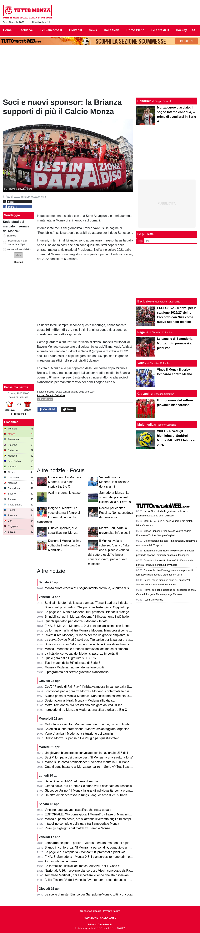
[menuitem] (194, 30)
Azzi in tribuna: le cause (64, 492)
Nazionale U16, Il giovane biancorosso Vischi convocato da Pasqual (91, 870)
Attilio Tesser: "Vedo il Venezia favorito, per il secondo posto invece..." (92, 879)
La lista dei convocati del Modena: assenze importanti (81, 653)
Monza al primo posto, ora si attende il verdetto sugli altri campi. (88, 819)
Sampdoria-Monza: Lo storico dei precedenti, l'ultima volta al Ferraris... (116, 497)
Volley (141, 363)
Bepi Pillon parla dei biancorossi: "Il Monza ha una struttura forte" (89, 757)
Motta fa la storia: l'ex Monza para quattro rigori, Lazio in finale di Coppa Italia (97, 724)
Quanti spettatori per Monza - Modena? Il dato (76, 621)
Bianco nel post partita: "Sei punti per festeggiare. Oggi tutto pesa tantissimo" (97, 607)
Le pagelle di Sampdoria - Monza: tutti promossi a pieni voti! (85, 852)
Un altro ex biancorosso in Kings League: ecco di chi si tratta (86, 795)
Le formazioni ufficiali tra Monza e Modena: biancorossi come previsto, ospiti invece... (103, 630)
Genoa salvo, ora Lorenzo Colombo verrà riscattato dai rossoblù (88, 786)
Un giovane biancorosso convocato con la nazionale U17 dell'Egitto (90, 752)
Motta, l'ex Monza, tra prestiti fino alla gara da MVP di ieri (83, 705)
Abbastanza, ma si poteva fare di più (17, 242)
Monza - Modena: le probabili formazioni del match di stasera (86, 649)
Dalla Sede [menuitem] (111, 30)
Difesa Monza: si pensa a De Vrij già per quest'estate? (82, 738)
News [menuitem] (93, 30)
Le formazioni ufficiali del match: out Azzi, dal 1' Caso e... (83, 866)
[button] (18, 255)
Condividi (47, 409)
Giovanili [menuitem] (75, 30)
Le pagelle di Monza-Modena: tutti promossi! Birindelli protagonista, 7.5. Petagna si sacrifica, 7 (109, 612)
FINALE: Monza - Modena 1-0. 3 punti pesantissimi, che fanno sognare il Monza (99, 625)
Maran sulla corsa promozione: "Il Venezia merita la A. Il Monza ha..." (92, 762)
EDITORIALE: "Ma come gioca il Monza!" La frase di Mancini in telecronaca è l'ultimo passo (107, 814)
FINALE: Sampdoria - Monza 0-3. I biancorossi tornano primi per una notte (95, 856)
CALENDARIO (108, 917)
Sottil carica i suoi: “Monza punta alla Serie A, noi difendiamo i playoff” (92, 644)
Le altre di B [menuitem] (160, 30)
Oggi (140, 241)
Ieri (147, 241)
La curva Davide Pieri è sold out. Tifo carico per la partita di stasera (90, 639)
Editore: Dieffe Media (100, 924)
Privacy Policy (111, 911)
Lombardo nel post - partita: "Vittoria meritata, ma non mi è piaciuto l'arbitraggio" (99, 842)
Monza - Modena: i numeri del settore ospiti (74, 667)
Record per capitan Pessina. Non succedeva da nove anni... (116, 512)
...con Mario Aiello (153, 599)
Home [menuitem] (7, 30)
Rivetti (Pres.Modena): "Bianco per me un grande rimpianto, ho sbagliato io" (96, 635)
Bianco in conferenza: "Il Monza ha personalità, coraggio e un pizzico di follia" (97, 847)
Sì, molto (12, 235)
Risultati (18, 262)
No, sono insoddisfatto (19, 249)
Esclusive (144, 301)
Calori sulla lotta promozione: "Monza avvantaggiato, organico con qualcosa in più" (101, 729)
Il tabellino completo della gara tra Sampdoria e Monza (82, 823)
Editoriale (144, 101)
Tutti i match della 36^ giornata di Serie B (73, 662)
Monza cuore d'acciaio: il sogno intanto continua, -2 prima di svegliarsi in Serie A (99, 588)
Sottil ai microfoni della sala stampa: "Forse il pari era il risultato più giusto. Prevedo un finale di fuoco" (114, 602)
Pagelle (142, 332)
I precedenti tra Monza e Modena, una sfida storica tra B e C (64, 482)
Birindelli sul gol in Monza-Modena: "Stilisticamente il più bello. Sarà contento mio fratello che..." (110, 616)
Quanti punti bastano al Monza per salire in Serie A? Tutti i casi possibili (93, 766)
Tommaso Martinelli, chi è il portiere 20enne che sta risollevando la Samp (94, 875)
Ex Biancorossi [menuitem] (51, 30)
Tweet (68, 409)
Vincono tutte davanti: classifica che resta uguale (78, 809)
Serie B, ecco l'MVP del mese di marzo (71, 781)
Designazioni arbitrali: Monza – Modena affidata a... (80, 700)
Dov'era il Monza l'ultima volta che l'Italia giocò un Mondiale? (65, 545)
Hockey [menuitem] (181, 30)
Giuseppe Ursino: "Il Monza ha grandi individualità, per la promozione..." (94, 790)
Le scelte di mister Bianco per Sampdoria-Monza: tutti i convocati (89, 894)
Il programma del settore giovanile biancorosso (77, 672)
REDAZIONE (90, 917)
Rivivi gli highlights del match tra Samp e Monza (77, 828)
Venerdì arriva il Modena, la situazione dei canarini (114, 482)
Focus (50, 391)
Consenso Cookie (90, 911)
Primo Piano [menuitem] (135, 30)
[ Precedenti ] (18, 413)
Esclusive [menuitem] (26, 30)
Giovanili (143, 393)
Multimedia (145, 424)
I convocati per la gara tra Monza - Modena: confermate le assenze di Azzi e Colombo (103, 691)
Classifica (11, 422)
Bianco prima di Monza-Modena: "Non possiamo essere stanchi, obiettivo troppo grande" (105, 695)
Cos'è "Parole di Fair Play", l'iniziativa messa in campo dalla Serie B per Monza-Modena (105, 686)
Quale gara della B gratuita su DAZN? (71, 658)
